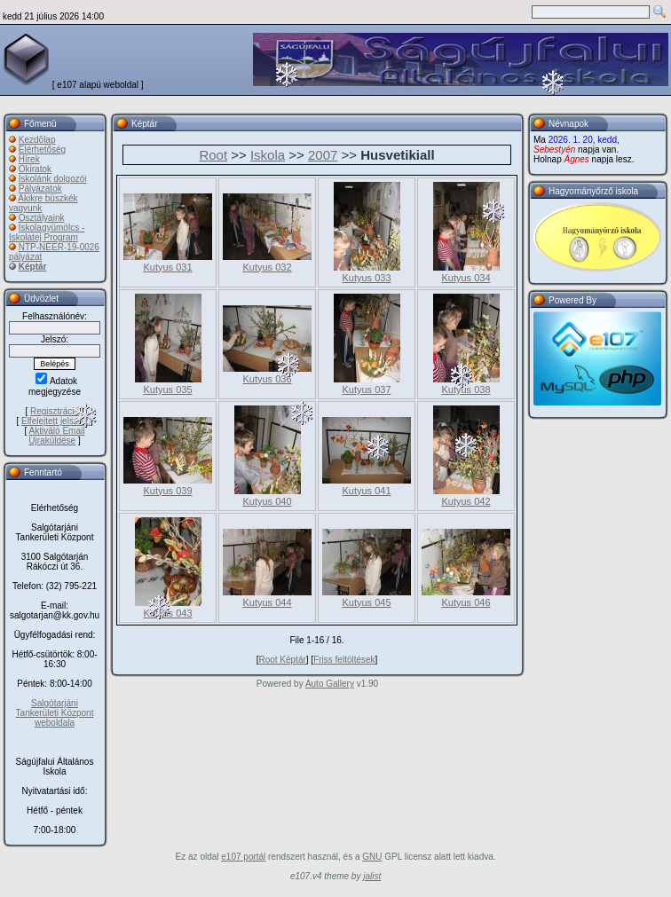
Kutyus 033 (366, 277)
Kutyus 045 (366, 602)
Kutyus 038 (465, 389)
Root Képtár (281, 660)
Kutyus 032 (266, 267)
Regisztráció (54, 411)
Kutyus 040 (266, 501)
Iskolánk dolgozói (53, 179)
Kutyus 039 (167, 490)
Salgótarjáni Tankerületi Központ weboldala (55, 713)
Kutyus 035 (167, 389)
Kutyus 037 (366, 389)
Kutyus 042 (465, 501)
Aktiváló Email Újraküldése (56, 435)
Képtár (33, 266)
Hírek (29, 159)
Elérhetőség (42, 149)
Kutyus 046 (465, 602)
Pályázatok (40, 188)
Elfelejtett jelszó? (54, 421)
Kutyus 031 (167, 267)
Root (213, 154)
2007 (322, 154)
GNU (372, 857)
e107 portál (243, 857)
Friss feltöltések (344, 660)
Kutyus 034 (465, 277)
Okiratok (35, 169)
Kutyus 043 (167, 613)
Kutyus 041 (366, 490)
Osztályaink (42, 218)
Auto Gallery (329, 683)
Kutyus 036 (266, 379)
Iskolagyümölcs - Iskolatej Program (46, 232)
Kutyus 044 (266, 602)
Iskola (267, 154)
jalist (372, 876)
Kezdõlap (37, 140)
